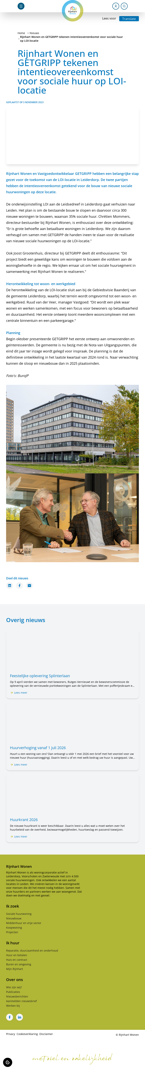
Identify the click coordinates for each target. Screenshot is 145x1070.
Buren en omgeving (18, 964)
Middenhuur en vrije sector (23, 923)
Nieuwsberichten (17, 996)
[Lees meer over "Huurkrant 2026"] (72, 819)
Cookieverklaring (27, 1034)
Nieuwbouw (13, 918)
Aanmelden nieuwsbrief (21, 1001)
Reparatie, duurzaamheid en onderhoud (32, 950)
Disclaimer (46, 1034)
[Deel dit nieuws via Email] (29, 585)
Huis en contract (16, 960)
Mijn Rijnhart (14, 969)
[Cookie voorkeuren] (7, 1062)
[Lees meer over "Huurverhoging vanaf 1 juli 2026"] (72, 747)
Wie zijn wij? (14, 987)
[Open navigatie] (21, 6)
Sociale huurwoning (19, 914)
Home (21, 33)
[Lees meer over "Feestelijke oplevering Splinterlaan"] (72, 676)
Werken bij (13, 1005)
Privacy (10, 1034)
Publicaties (13, 992)
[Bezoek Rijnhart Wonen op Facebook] (9, 1017)
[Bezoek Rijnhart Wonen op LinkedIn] (19, 1017)
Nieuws (34, 33)
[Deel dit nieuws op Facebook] (19, 585)
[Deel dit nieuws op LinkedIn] (9, 585)
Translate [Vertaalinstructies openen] (129, 19)
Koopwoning (14, 927)
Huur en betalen (16, 955)
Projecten (12, 932)
